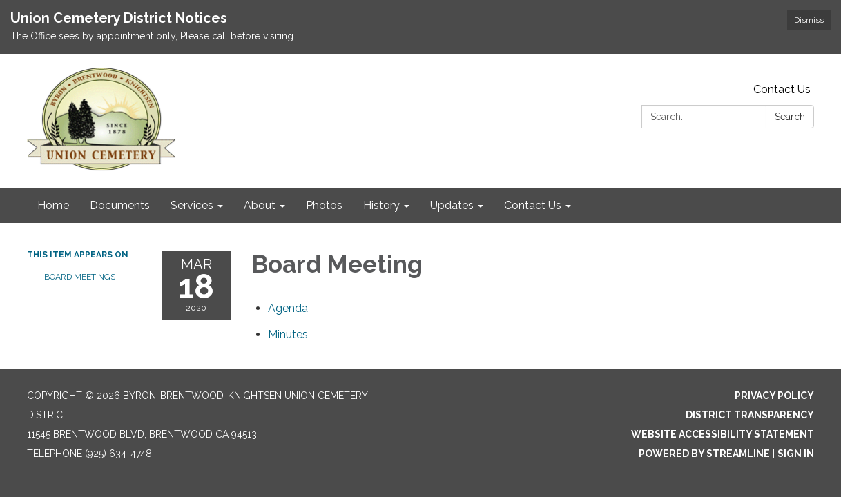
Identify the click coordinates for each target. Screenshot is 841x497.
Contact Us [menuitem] (532, 205)
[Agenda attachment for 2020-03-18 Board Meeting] (288, 308)
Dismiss (809, 20)
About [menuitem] (260, 205)
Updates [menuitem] (452, 205)
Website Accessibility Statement (722, 434)
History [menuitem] (381, 205)
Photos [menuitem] (324, 205)
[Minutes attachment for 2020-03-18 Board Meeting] (288, 334)
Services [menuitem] (192, 205)
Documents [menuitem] (120, 205)
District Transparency (750, 414)
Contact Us (782, 89)
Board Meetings (79, 277)
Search (790, 116)
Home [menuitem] (53, 205)
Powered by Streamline (704, 453)
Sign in (795, 453)
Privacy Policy (774, 395)
